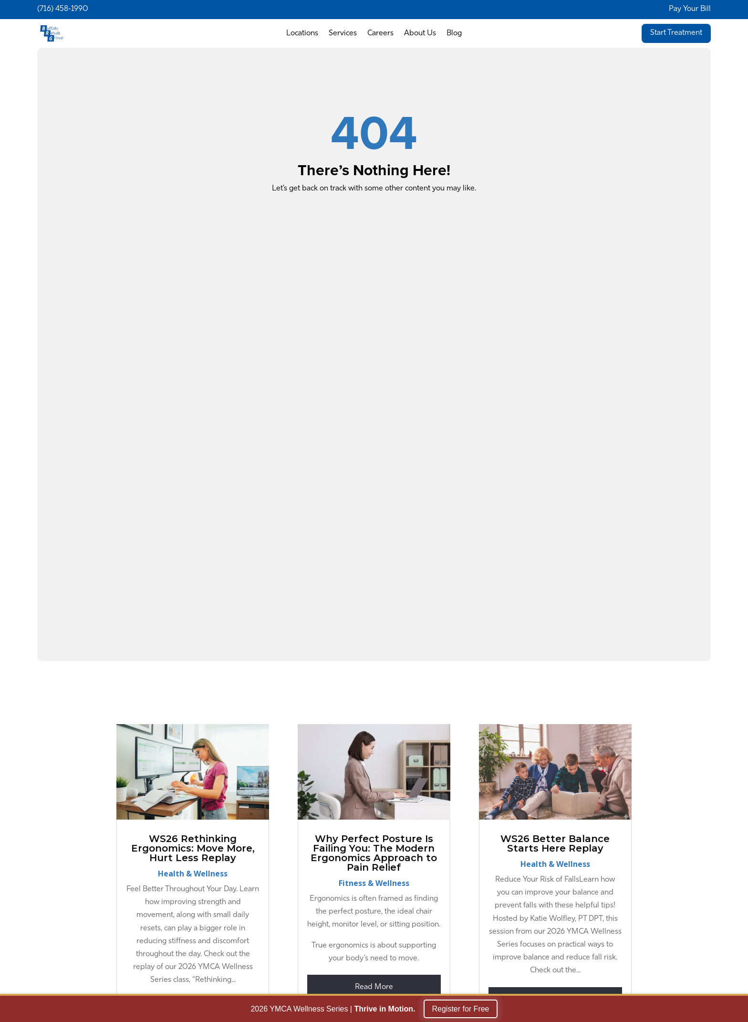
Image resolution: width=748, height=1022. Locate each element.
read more (374, 987)
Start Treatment (676, 33)
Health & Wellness (193, 873)
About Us (420, 33)
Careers (380, 33)
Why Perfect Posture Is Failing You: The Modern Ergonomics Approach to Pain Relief (374, 853)
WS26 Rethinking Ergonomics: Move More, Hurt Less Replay (193, 848)
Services (343, 33)
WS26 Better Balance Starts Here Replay (555, 843)
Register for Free (460, 1010)
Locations (302, 33)
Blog (454, 33)
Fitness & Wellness (374, 883)
